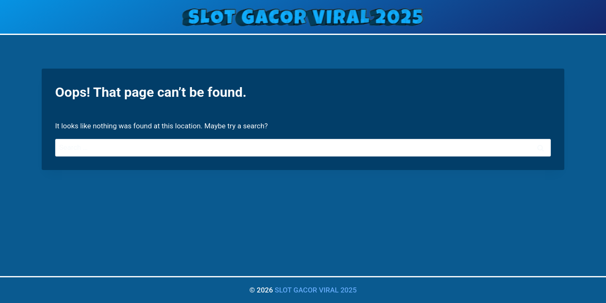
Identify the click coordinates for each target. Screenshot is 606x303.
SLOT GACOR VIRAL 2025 (316, 290)
